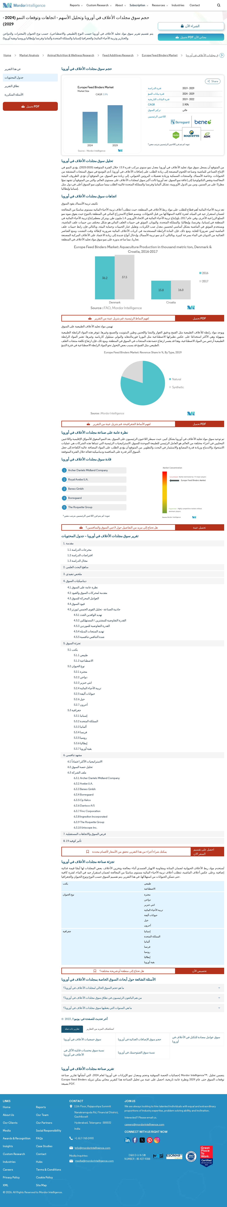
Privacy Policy (11, 1177)
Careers (8, 1169)
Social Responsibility (48, 1130)
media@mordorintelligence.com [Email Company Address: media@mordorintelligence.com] (94, 1160)
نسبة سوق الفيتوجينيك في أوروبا (136, 1052)
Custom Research (98, 5)
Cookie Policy (44, 1177)
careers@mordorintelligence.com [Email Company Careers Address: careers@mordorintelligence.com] (144, 1124)
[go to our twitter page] (142, 1140)
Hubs (39, 1162)
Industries (178, 5)
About (119, 5)
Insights (8, 1146)
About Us (8, 1115)
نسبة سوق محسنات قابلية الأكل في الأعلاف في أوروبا (84, 1052)
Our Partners (44, 1122)
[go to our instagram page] (157, 1140)
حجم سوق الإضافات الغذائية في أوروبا (139, 1039)
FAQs (39, 1138)
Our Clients (10, 1122)
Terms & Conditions (48, 1169)
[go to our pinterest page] (150, 1140)
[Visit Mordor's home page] (24, 5)
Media (7, 1130)
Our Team (42, 1115)
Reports (75, 5)
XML (5, 1185)
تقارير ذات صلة (72, 1028)
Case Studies (44, 1146)
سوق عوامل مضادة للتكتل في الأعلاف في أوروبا (196, 1039)
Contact (195, 5)
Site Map (41, 1185)
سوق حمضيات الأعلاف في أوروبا (82, 1039)
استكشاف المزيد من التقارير (100, 1028)
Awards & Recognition (17, 1138)
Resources (159, 5)
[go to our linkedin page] (127, 1140)
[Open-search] (219, 5)
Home (6, 1107)
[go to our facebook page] (135, 1140)
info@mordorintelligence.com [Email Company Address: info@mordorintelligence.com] (92, 1147)
